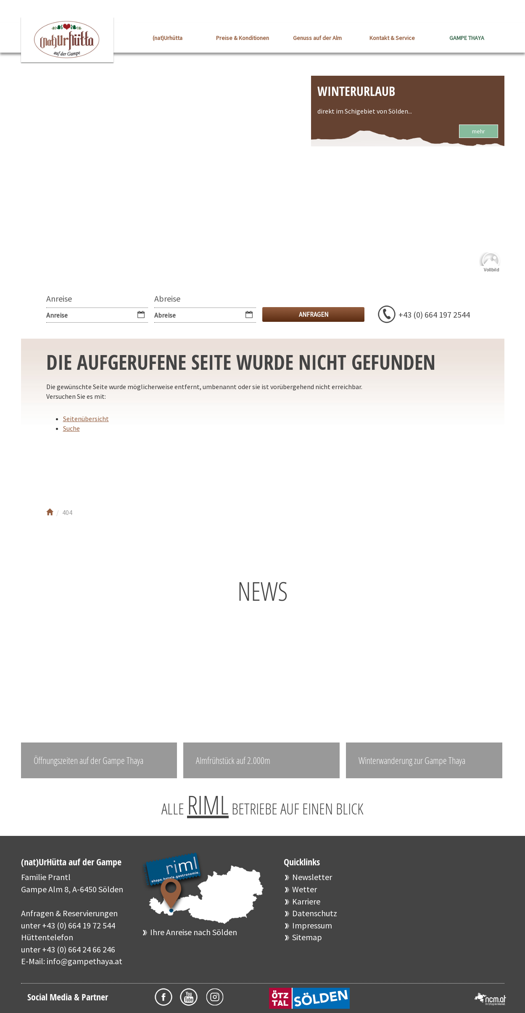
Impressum (312, 925)
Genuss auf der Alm (317, 38)
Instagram (112, 467)
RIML (208, 804)
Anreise (59, 298)
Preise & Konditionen (242, 38)
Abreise (167, 298)
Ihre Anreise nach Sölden (193, 932)
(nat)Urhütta (167, 38)
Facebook (62, 467)
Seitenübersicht (86, 418)
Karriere (306, 901)
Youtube (87, 467)
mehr (478, 131)
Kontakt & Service (392, 38)
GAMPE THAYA (466, 38)
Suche (71, 428)
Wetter (304, 889)
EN (498, 12)
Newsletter (312, 877)
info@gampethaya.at (84, 961)
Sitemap (307, 937)
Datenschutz (314, 913)
